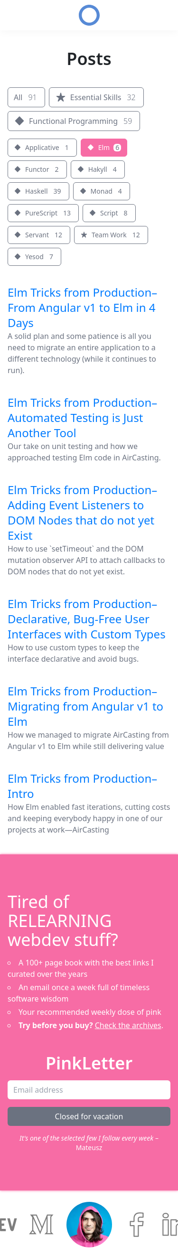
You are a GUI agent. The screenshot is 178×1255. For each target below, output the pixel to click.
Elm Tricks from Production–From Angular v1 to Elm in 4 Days (82, 307)
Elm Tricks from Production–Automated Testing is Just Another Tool (82, 417)
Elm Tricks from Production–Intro (82, 785)
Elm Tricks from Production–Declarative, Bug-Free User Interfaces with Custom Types (87, 619)
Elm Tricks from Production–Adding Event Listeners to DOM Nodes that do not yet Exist (82, 512)
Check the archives (128, 1025)
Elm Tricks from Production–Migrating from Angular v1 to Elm (85, 706)
